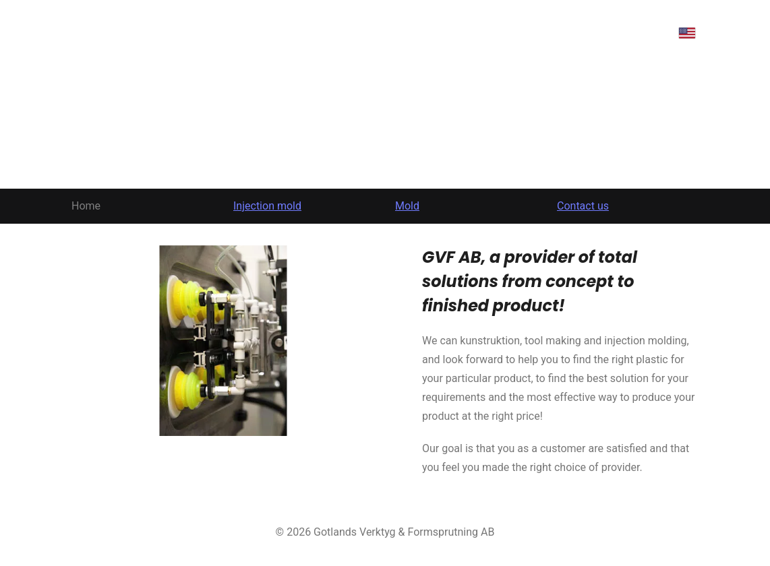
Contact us (583, 205)
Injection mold (267, 205)
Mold (407, 205)
